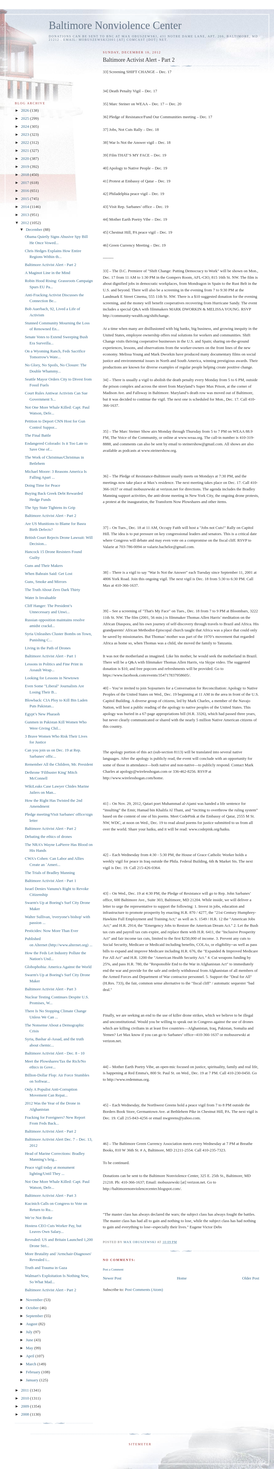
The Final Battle (38, 435)
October (33, 1307)
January (32, 1380)
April (30, 1356)
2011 (25, 1390)
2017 (25, 182)
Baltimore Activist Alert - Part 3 (50, 989)
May (30, 1348)
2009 (25, 1406)
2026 (25, 110)
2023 (25, 134)
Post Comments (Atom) (144, 1289)
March (31, 1364)
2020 (25, 158)
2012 (25, 222)
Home (182, 1278)
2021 (25, 150)
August (32, 1323)
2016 (25, 190)
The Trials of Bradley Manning (50, 872)
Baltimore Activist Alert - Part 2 (50, 264)
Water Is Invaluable (40, 597)
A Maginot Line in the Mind (47, 272)
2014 (25, 206)
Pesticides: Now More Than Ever (51, 930)
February (33, 1372)
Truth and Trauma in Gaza (46, 1267)
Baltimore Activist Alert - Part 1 (50, 656)
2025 (25, 118)
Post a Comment (113, 1269)
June (30, 1340)
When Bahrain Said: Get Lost (48, 573)
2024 (25, 126)
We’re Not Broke (38, 1217)
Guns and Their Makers (44, 565)
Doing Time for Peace (42, 485)
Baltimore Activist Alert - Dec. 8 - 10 (55, 1053)
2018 (25, 174)
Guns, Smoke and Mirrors (45, 581)
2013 (25, 214)
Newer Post (112, 1278)
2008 (25, 1414)
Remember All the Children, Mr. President (59, 764)
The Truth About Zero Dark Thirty (52, 589)
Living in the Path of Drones (47, 648)
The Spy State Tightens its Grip (50, 507)
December (35, 229)
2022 (25, 142)
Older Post (250, 1278)
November (35, 1299)
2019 (25, 166)
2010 (25, 1398)
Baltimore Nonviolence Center (115, 25)
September (35, 1315)
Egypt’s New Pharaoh (42, 714)
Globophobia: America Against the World (58, 966)
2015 (25, 198)
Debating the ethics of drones (48, 836)
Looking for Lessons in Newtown (52, 678)
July (30, 1332)
